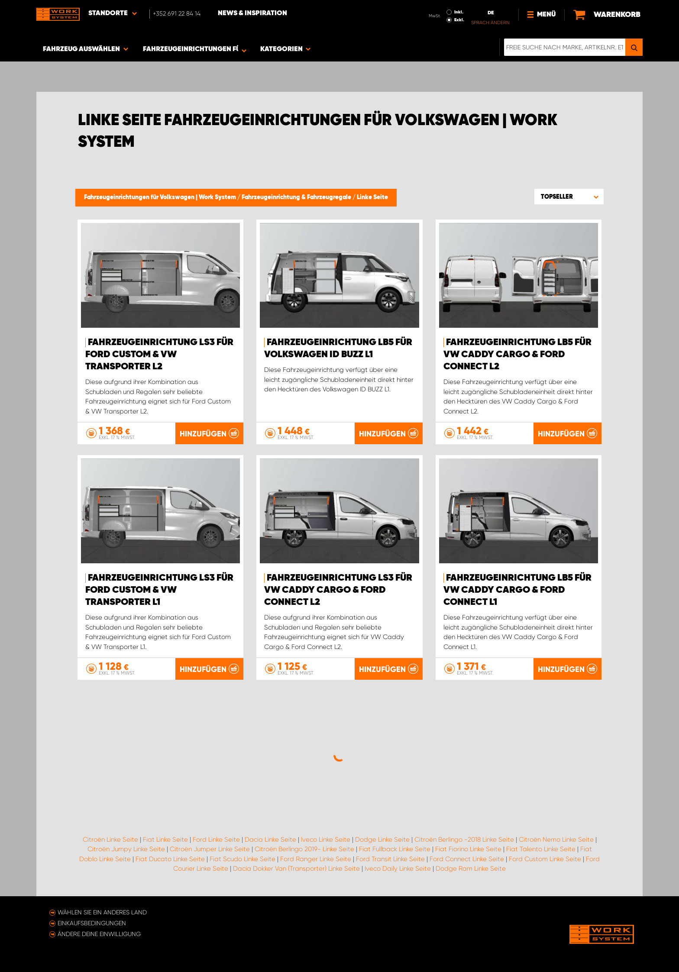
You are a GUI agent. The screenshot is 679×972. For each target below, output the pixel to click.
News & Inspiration (252, 13)
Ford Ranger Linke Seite (315, 859)
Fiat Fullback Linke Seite (394, 849)
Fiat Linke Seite (165, 839)
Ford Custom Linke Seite (545, 859)
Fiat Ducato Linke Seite (170, 859)
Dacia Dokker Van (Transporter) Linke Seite (296, 868)
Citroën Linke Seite (110, 839)
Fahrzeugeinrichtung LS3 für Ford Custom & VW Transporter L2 (159, 354)
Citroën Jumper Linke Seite (210, 849)
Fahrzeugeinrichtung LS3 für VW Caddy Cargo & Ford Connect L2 (338, 590)
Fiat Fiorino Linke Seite (468, 849)
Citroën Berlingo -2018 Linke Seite (464, 839)
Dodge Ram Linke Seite (471, 868)
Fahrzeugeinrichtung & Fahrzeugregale (297, 197)
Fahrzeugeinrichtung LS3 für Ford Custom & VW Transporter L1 (159, 590)
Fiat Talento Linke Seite (541, 849)
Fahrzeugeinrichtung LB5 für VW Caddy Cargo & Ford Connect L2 (517, 354)
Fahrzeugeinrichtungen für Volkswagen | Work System (160, 197)
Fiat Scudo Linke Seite (242, 859)
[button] (569, 196)
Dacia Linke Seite (270, 839)
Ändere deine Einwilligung (99, 933)
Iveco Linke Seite (325, 839)
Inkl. (458, 12)
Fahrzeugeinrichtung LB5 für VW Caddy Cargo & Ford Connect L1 (517, 590)
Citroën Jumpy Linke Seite (126, 849)
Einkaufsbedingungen (92, 923)
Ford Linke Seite (216, 839)
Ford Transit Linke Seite (390, 859)
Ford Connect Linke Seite (467, 859)
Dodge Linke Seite (382, 839)
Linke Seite (372, 197)
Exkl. (459, 20)
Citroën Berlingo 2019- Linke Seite (304, 849)
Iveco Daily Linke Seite (398, 868)
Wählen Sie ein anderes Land (102, 912)
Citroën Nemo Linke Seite (556, 839)
